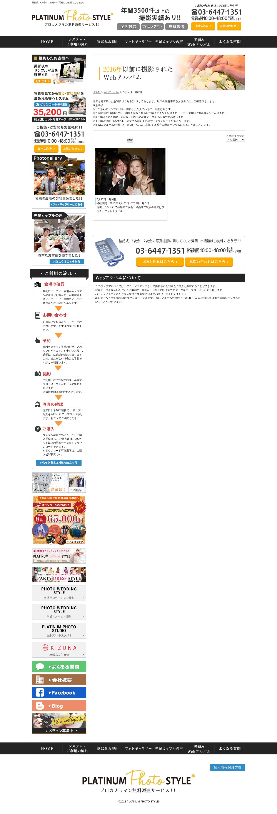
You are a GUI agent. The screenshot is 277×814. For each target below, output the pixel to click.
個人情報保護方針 (228, 767)
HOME (97, 92)
